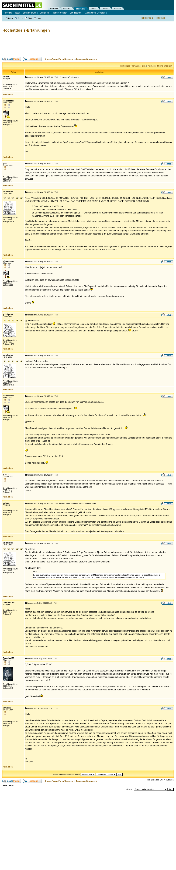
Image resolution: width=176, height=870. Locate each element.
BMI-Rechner (76, 13)
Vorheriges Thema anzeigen (133, 66)
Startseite (54, 8)
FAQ (28, 18)
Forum (93, 8)
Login (37, 18)
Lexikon (105, 8)
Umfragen (44, 13)
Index (9, 18)
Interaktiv (80, 9)
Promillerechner (59, 13)
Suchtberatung (29, 13)
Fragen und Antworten (86, 59)
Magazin (67, 8)
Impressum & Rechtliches (153, 18)
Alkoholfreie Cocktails (95, 13)
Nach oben (8, 95)
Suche (19, 18)
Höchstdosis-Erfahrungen (26, 30)
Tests (17, 13)
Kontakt (117, 8)
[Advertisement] (65, 45)
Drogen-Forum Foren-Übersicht (58, 59)
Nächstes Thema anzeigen (160, 66)
